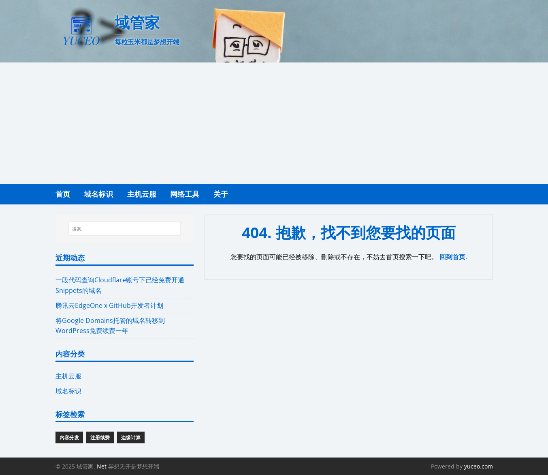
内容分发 (69, 437)
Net (102, 466)
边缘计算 (131, 437)
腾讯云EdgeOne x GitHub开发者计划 (109, 305)
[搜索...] (124, 228)
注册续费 (100, 437)
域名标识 (68, 391)
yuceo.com (478, 466)
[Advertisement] (274, 123)
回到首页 (452, 256)
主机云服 (68, 376)
